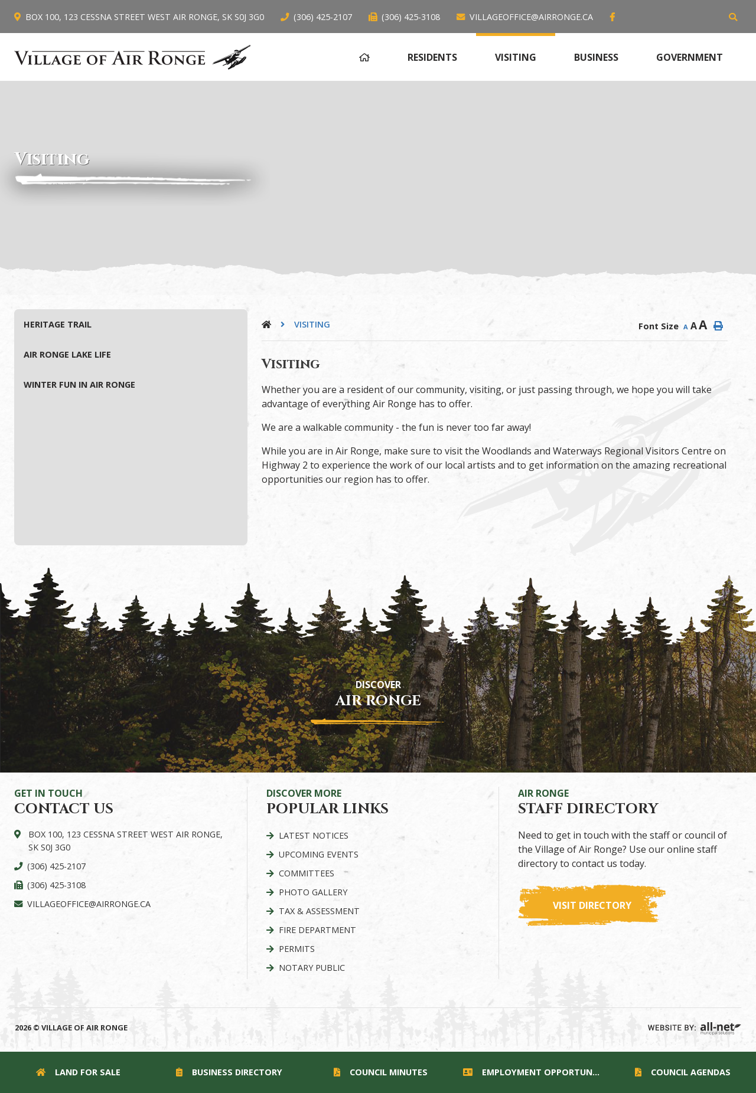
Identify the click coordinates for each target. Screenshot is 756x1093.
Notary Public (312, 967)
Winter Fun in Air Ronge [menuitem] (79, 384)
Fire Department (317, 929)
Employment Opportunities (534, 1072)
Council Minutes (381, 1072)
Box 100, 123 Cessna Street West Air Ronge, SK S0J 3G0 (125, 841)
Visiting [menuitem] (515, 57)
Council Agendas (683, 1072)
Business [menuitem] (596, 57)
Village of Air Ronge (132, 57)
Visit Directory (592, 905)
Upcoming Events (319, 854)
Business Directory (229, 1072)
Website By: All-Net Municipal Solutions (694, 1028)
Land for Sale (78, 1072)
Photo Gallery (313, 892)
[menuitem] (364, 55)
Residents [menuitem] (432, 57)
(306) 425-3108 (56, 885)
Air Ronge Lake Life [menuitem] (67, 354)
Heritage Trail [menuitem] (58, 324)
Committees (306, 873)
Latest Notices (313, 835)
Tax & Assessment (319, 911)
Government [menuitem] (689, 57)
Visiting (312, 324)
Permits (297, 948)
